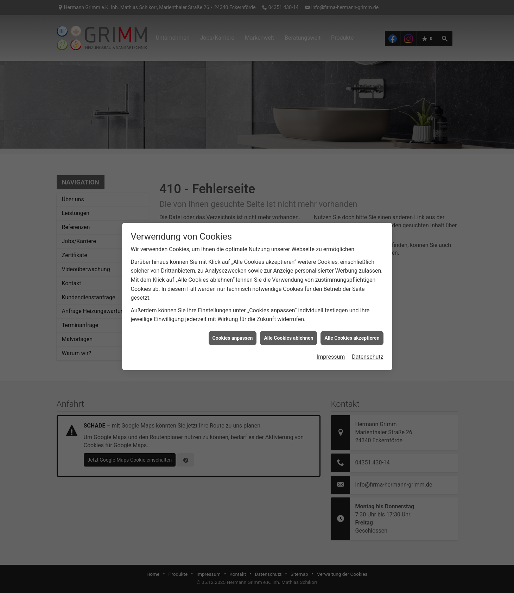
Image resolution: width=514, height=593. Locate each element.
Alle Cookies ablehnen (288, 331)
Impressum (331, 350)
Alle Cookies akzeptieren (351, 331)
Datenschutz (367, 350)
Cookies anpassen (232, 331)
